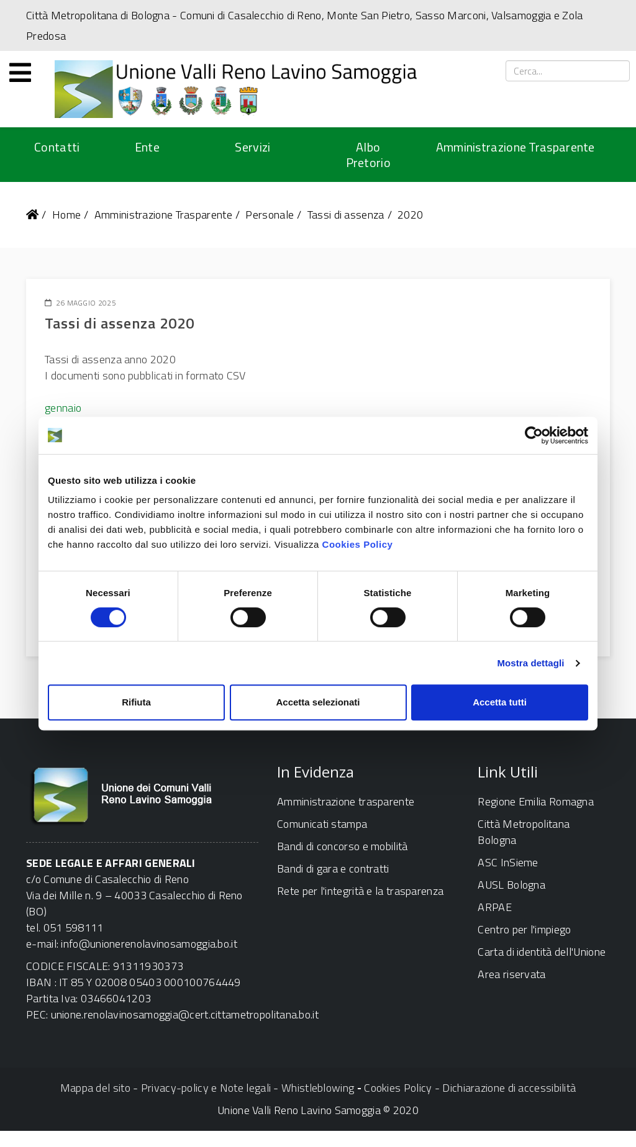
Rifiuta (136, 702)
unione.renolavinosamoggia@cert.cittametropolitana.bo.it (185, 1014)
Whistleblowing (317, 1087)
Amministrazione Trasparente (515, 146)
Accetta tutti (500, 702)
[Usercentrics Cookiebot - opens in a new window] (533, 435)
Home (66, 214)
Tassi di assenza (345, 214)
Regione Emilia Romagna (536, 801)
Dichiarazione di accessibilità (509, 1087)
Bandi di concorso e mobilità (342, 846)
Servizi (252, 146)
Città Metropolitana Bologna (524, 831)
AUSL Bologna (511, 884)
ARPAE (495, 907)
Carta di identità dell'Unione (542, 951)
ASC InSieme (508, 862)
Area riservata (511, 974)
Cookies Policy (357, 544)
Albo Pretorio (368, 154)
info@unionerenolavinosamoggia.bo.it (149, 943)
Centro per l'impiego (524, 929)
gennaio (63, 407)
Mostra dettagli (530, 663)
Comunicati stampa (322, 823)
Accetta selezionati (318, 702)
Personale (269, 214)
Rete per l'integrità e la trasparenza (360, 890)
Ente (147, 146)
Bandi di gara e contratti (333, 868)
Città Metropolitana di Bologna (98, 15)
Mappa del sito (95, 1087)
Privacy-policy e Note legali (206, 1087)
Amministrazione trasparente (345, 801)
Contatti (57, 146)
